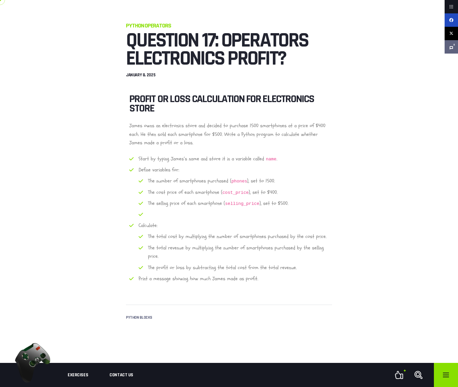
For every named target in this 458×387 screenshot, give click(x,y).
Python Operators (148, 25)
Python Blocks (139, 317)
